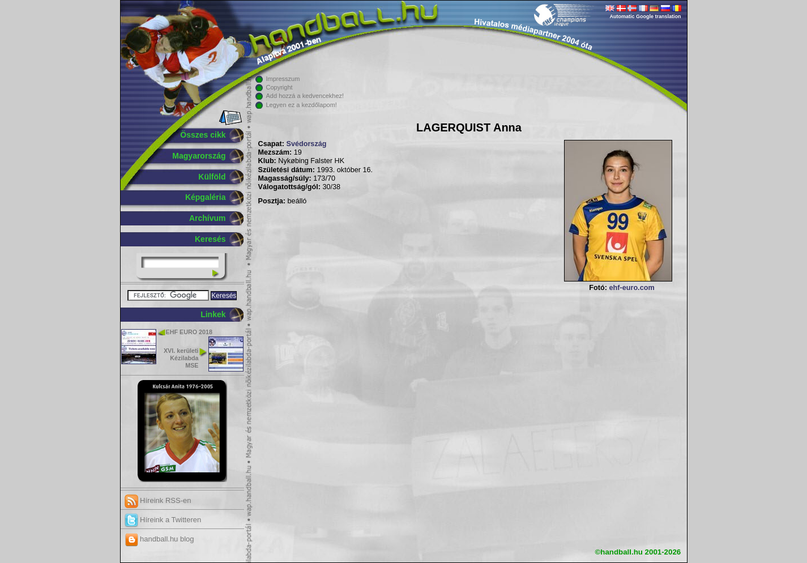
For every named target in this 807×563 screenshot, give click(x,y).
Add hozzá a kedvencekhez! (305, 95)
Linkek (212, 314)
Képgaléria (205, 197)
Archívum (207, 218)
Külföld (211, 176)
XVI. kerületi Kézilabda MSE (181, 358)
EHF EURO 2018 (189, 332)
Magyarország (198, 155)
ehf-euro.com (631, 288)
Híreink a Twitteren (163, 519)
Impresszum (283, 78)
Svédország (306, 144)
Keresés (210, 239)
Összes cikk (202, 134)
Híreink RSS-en (158, 500)
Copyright (279, 87)
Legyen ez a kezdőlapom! (301, 104)
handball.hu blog (159, 539)
